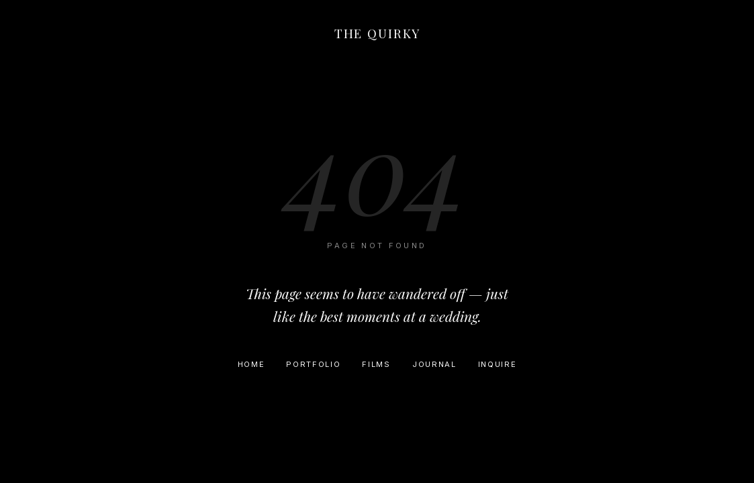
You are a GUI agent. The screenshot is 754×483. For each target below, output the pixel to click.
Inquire (497, 364)
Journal (434, 364)
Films (376, 364)
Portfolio (313, 364)
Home (251, 364)
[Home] (377, 36)
